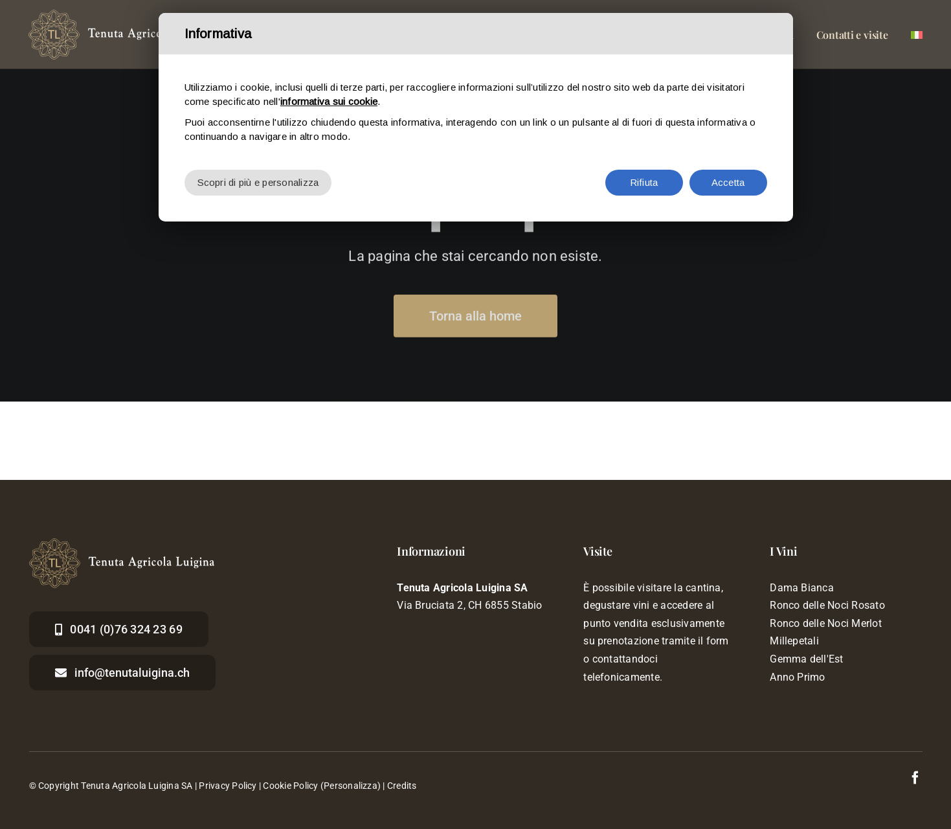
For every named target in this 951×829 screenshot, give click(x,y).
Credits (402, 785)
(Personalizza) (350, 785)
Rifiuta (644, 182)
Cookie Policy (290, 785)
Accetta (728, 182)
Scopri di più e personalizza (258, 182)
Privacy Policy (227, 785)
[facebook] (915, 777)
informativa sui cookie (328, 101)
